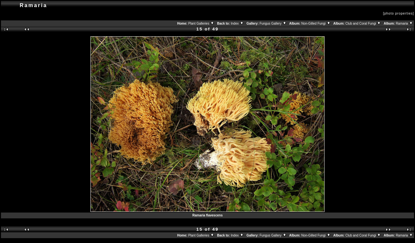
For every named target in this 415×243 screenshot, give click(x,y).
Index (237, 23)
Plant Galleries (201, 23)
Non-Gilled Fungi (316, 23)
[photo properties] (398, 13)
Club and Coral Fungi (363, 23)
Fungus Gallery (273, 23)
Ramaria (404, 23)
